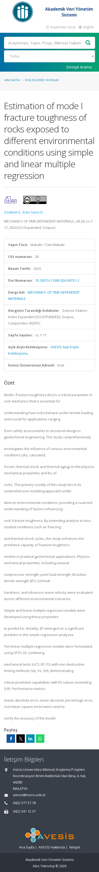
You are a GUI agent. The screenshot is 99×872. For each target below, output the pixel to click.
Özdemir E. (12, 212)
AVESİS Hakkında (52, 847)
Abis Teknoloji (44, 866)
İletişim (74, 847)
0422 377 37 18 (24, 803)
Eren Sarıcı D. (33, 212)
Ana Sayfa (12, 80)
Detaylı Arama (79, 66)
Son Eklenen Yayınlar (42, 80)
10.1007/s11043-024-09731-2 (57, 280)
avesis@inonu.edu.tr (29, 795)
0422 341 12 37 (24, 811)
